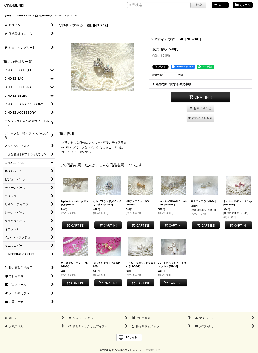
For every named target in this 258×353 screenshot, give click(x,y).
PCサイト (131, 337)
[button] (200, 118)
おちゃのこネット (122, 350)
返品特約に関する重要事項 (171, 84)
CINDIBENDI (14, 5)
